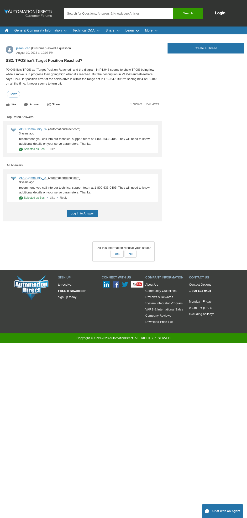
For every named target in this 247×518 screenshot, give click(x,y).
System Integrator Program (164, 303)
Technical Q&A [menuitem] (86, 30)
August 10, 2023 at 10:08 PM (34, 52)
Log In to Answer (82, 213)
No (131, 254)
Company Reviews (158, 315)
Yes (117, 254)
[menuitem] (6, 30)
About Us (151, 284)
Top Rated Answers (20, 117)
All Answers (15, 165)
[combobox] (133, 13)
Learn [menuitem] (132, 30)
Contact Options (200, 284)
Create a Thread (205, 48)
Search (188, 13)
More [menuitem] (151, 30)
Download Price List (159, 322)
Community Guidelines (161, 291)
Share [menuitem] (112, 30)
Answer (31, 104)
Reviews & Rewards (159, 297)
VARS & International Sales (164, 309)
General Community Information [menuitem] (40, 30)
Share (53, 104)
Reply (63, 197)
